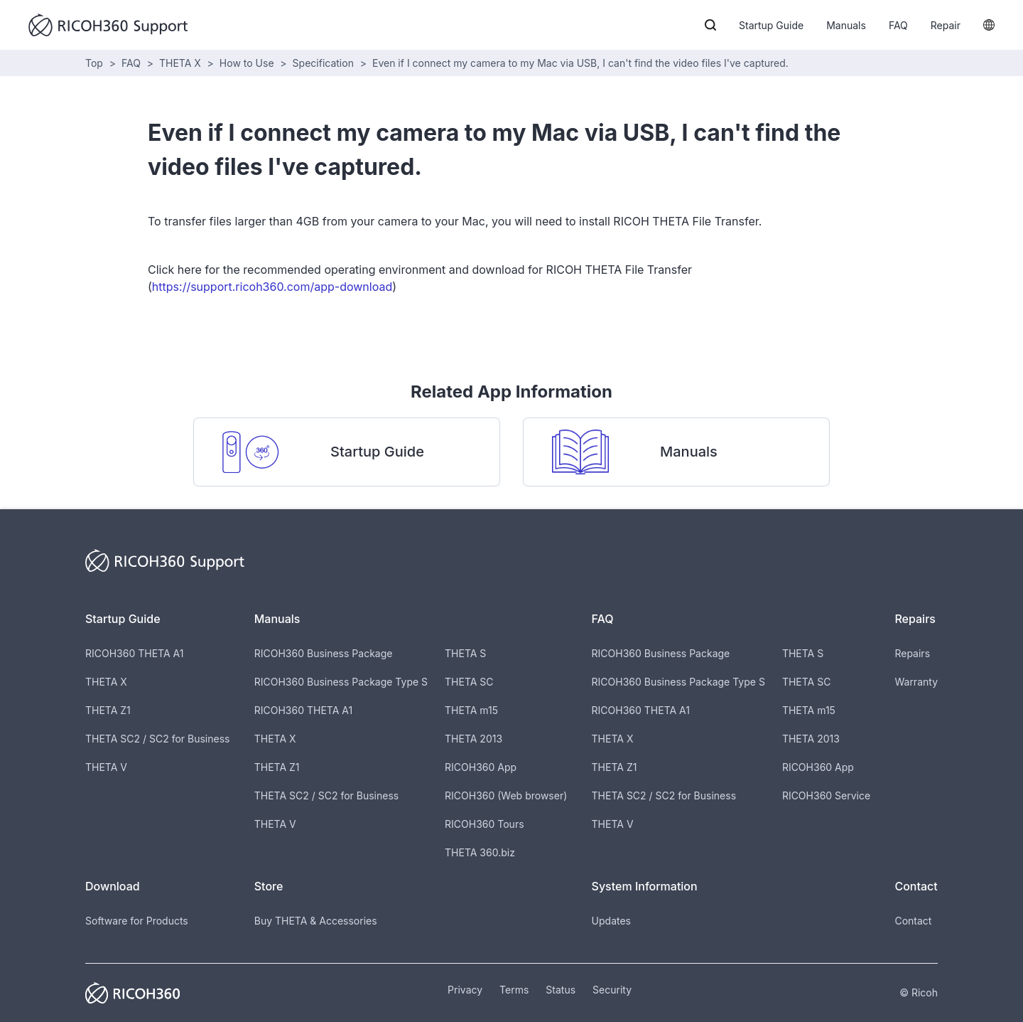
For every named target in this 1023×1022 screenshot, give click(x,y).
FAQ (898, 25)
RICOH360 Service (826, 795)
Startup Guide (771, 25)
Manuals (846, 25)
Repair (945, 25)
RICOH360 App (480, 767)
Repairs (912, 653)
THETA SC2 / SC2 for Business (157, 739)
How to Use (247, 63)
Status (560, 990)
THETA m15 (471, 710)
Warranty (916, 682)
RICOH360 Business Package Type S (341, 682)
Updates (611, 921)
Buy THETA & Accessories (315, 921)
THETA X (180, 63)
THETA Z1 (108, 710)
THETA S (465, 653)
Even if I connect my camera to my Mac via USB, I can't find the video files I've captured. (580, 63)
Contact (912, 921)
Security (612, 990)
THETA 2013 (473, 739)
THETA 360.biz (480, 852)
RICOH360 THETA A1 (134, 653)
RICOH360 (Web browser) (506, 795)
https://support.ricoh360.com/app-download (272, 287)
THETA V (106, 767)
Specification (323, 63)
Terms (514, 990)
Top (94, 63)
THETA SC (469, 682)
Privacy (465, 990)
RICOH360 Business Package (323, 653)
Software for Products (136, 921)
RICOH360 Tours (484, 824)
